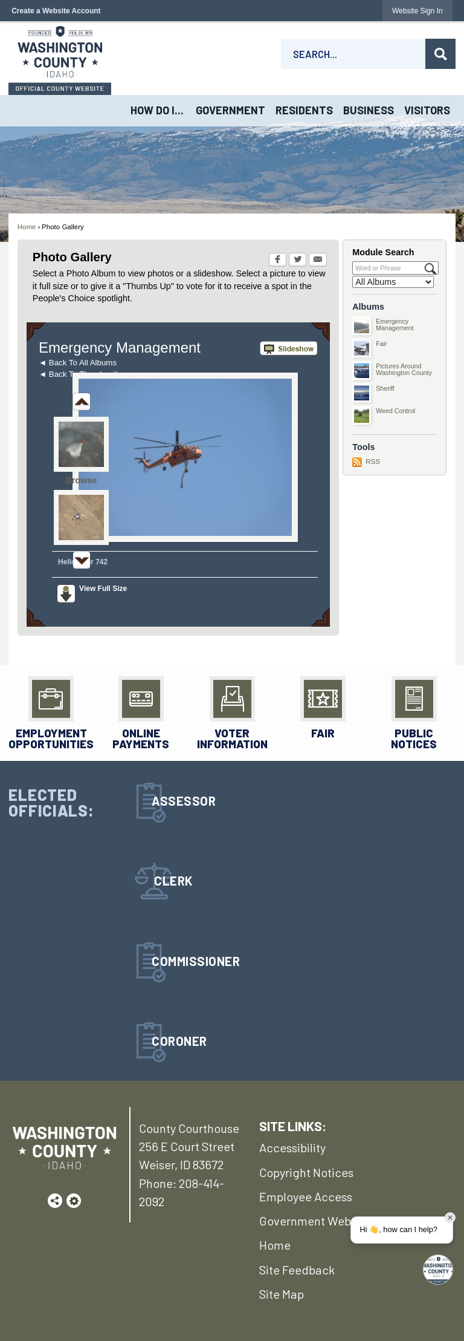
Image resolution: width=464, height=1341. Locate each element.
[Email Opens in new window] (318, 261)
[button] (440, 54)
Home (27, 226)
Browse (81, 480)
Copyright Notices (306, 1172)
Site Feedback (297, 1269)
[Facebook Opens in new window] (277, 261)
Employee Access (305, 1196)
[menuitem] (157, 110)
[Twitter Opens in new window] (297, 261)
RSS (373, 461)
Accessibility (292, 1147)
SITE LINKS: (292, 1126)
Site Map (281, 1294)
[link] (417, 10)
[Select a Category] (393, 282)
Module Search (383, 252)
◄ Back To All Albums (78, 362)
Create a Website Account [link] (55, 11)
